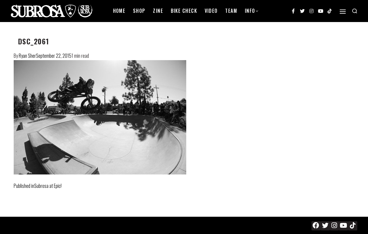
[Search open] (354, 11)
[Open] (342, 11)
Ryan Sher (27, 55)
